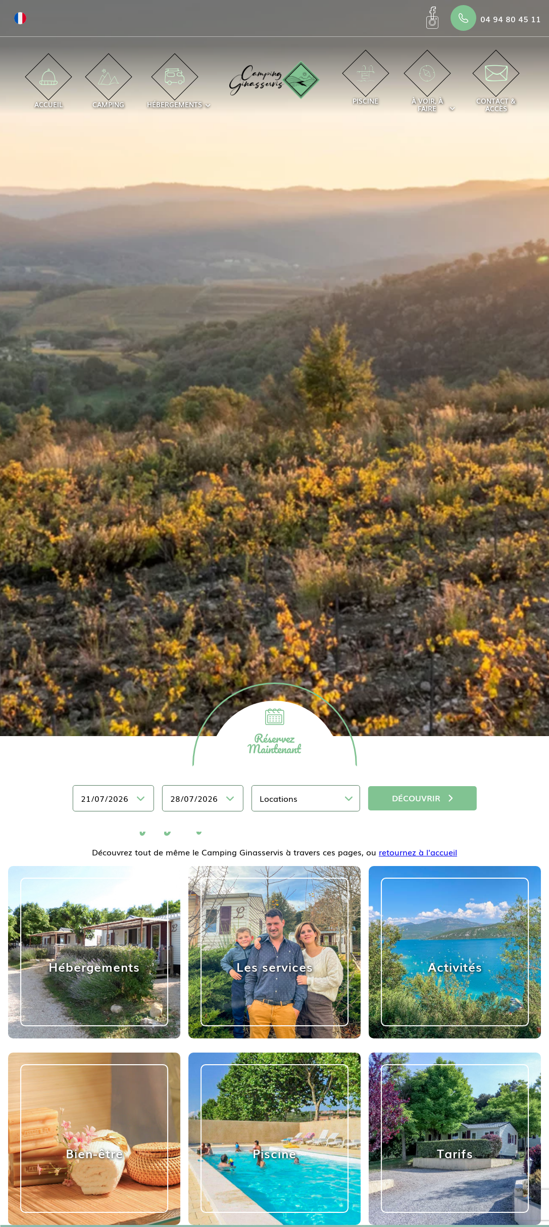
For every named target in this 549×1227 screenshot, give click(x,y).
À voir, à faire (427, 89)
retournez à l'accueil (418, 852)
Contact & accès (496, 89)
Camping (108, 89)
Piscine (365, 85)
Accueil (48, 89)
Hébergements (175, 89)
